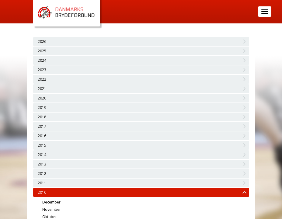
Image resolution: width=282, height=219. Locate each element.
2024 (42, 60)
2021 (42, 88)
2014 (42, 154)
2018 (42, 117)
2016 (42, 135)
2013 (42, 164)
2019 (42, 107)
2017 (42, 126)
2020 (42, 98)
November (51, 209)
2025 (42, 51)
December (51, 202)
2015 (42, 145)
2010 (42, 192)
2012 (42, 173)
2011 (42, 183)
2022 (42, 79)
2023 (42, 69)
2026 (42, 41)
